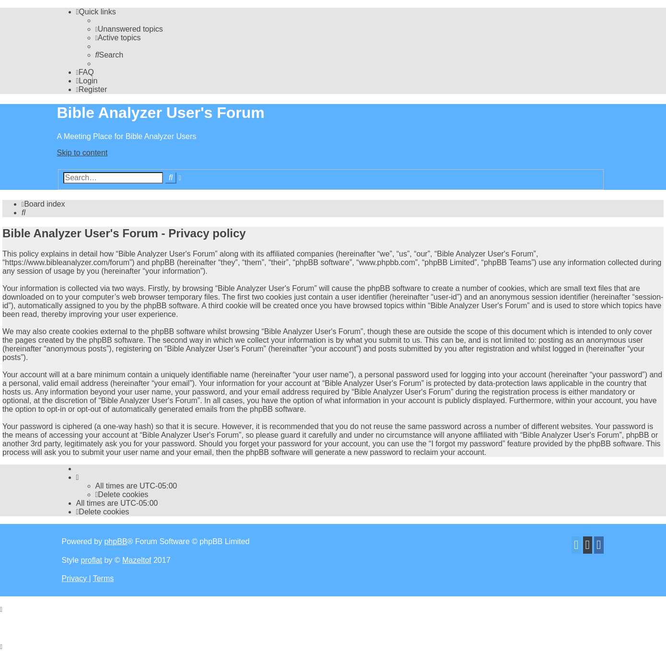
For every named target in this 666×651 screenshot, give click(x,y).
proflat (91, 560)
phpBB (115, 541)
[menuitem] (129, 29)
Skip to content (82, 153)
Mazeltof (136, 560)
